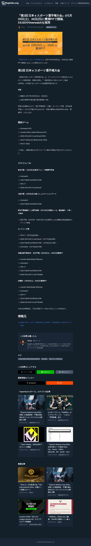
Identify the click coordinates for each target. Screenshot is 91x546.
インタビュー (48, 3)
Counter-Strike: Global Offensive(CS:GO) (29, 359)
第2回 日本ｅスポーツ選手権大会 (31, 60)
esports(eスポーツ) (51, 27)
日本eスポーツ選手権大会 (55, 359)
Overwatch (44, 359)
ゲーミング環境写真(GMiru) (80, 3)
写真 (56, 3)
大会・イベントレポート (34, 3)
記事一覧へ (37, 340)
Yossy (29, 341)
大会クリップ (64, 3)
